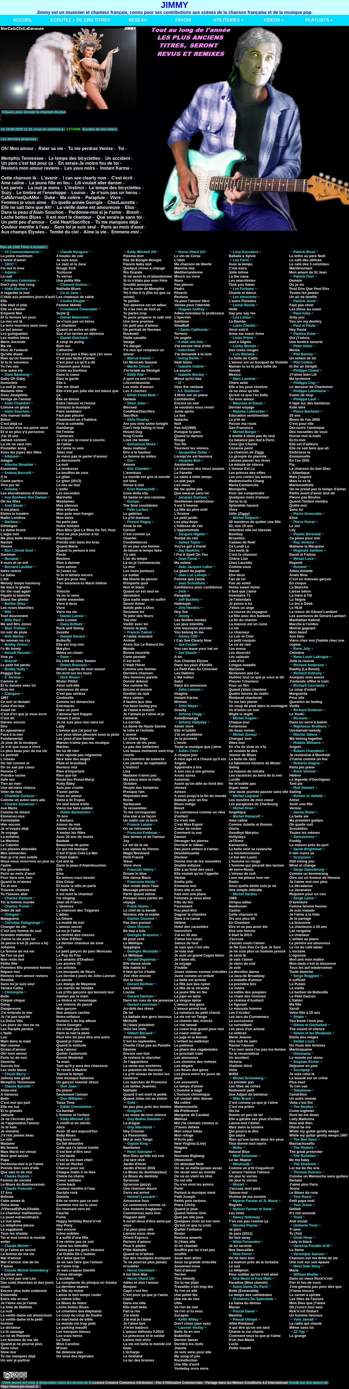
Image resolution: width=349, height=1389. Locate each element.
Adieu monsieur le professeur (199, 313)
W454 (233, 1074)
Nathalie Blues (68, 289)
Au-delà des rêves (138, 1008)
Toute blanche (301, 972)
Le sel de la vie (135, 845)
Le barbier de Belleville (308, 992)
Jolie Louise (66, 620)
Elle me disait (67, 387)
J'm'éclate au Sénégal (141, 370)
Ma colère (70, 197)
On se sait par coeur (18, 767)
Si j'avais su (66, 571)
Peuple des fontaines (141, 788)
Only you (297, 317)
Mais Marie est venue (18, 1152)
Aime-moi (9, 1090)
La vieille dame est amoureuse (88, 207)
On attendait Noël (189, 1164)
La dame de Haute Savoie (144, 726)
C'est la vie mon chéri (74, 1160)
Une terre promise (138, 321)
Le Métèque (133, 943)
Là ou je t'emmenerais (141, 563)
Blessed (130, 407)
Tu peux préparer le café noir (147, 317)
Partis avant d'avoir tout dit (312, 493)
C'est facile (65, 1156)
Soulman (8, 554)
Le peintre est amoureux (309, 943)
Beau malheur (135, 448)
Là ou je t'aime (68, 931)
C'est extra (238, 268)
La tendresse (67, 469)
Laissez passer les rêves (249, 460)
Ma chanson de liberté (193, 264)
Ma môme (182, 563)
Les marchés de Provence (145, 1082)
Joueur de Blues (242, 755)
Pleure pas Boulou (304, 497)
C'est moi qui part (15, 1103)
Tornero (180, 334)
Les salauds (239, 657)
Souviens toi (133, 612)
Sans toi (296, 509)
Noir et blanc (134, 587)
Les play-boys (186, 522)
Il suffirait (297, 980)
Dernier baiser (186, 1340)
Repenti (295, 563)
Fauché (62, 1213)
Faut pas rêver (301, 305)
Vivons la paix (135, 628)
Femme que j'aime (189, 579)
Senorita (8, 1062)
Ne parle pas (66, 522)
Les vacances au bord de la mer (255, 775)
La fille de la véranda (191, 988)
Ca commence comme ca (144, 1205)
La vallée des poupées (247, 992)
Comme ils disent (15, 812)
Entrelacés (65, 706)
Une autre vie (12, 370)
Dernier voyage (241, 407)
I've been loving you (140, 706)
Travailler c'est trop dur (193, 1287)
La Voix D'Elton (69, 939)
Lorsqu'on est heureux (193, 456)
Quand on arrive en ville (76, 329)
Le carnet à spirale (304, 1295)
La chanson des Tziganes (78, 910)
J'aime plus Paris (303, 1184)
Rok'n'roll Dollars (303, 1311)
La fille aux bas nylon (192, 984)
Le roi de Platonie (15, 1336)
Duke (49, 197)
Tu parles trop (135, 313)
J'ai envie (131, 1315)
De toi (128, 1013)
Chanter (130, 538)
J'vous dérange (69, 1274)
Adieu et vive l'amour (141, 1282)
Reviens (63, 559)
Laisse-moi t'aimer (244, 1123)
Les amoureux (186, 1058)
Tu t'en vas (10, 366)
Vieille (294, 706)
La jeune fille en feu (49, 183)
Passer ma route (242, 424)
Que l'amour (66, 1049)
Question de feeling (305, 702)
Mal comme (10, 1045)
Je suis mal (183, 951)
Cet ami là (64, 861)
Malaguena (10, 918)
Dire (4, 726)
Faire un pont (67, 710)
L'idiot (179, 260)
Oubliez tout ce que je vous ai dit (256, 677)
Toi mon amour (241, 399)
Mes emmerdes (13, 853)
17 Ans (6, 1192)
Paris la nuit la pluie (73, 1033)
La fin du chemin (243, 620)
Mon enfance (67, 509)
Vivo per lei (10, 485)
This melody (184, 1278)
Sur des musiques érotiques (147, 1258)
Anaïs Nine (298, 575)
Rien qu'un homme (16, 358)
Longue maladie (242, 665)
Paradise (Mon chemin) (248, 1282)
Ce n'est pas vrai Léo (18, 1278)
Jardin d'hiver (134, 1164)
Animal (129, 640)
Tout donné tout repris (247, 1143)
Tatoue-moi (238, 1192)
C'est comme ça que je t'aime (253, 1103)
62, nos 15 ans (241, 526)
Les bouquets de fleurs (75, 972)
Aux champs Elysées (22, 232)
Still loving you (301, 861)
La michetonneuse (244, 853)
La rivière (237, 988)
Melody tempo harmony (20, 583)
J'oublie (181, 968)
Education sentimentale (249, 415)
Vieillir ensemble (70, 599)
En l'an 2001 (299, 460)
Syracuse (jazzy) (137, 1184)
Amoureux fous (136, 1201)
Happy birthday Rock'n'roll (78, 1221)
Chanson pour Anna (73, 366)
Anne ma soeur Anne (246, 334)
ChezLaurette (121, 202)
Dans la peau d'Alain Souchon (32, 212)
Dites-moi (237, 743)
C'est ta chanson (243, 554)
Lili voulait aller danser (98, 183)
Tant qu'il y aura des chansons (82, 1066)
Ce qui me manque (72, 849)
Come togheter (301, 1111)
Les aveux (237, 649)
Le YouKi (296, 714)
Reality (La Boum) (304, 669)
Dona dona (10, 1205)
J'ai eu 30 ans (185, 935)
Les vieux (182, 485)
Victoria (235, 1062)
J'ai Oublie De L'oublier (75, 1254)
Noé (177, 1152)
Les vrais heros (69, 1336)
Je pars (235, 1229)
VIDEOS (272, 20)
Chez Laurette (240, 563)
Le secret (64, 980)
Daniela (62, 1197)
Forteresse (238, 726)
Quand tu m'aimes (16, 882)
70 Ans (62, 816)
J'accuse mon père (245, 1188)
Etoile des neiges (303, 1037)
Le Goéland (133, 1356)
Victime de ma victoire (247, 1197)
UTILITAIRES (226, 20)
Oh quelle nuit (301, 824)
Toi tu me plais (186, 1282)
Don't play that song (17, 284)
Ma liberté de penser (140, 579)
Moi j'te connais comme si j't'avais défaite (196, 1125)
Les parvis (12, 187)
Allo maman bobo (15, 415)
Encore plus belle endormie (24, 1291)
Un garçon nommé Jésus (77, 1082)
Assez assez (184, 775)
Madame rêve (12, 391)
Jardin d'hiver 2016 (139, 1168)
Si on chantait (185, 1246)
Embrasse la (299, 452)
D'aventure (298, 902)
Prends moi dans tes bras (78, 542)
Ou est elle (183, 1180)
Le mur (129, 567)
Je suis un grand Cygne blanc (199, 955)
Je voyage (9, 833)
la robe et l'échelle (138, 730)
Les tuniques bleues (73, 1332)
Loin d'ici (236, 661)
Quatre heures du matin (249, 694)
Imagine (181, 694)
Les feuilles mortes (190, 620)
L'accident (65, 1278)
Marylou (63, 649)
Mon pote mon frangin (75, 514)
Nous (178, 280)
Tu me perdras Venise (90, 148)
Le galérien (132, 514)
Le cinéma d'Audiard (246, 1000)
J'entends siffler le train (309, 681)
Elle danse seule (137, 963)
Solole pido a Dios (138, 608)
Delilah (295, 1209)
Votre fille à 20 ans (304, 1013)
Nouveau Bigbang (189, 1156)
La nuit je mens (43, 187)
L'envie (180, 743)
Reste (61, 554)
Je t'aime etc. (185, 959)
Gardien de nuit (136, 694)
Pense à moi (133, 485)
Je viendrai (10, 1131)
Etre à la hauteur (137, 452)
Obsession (183, 1160)
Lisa (126, 771)
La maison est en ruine (248, 624)
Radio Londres (13, 518)
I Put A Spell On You (191, 554)
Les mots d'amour (138, 387)
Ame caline (12, 183)
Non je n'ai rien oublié (19, 857)
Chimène (296, 653)
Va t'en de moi (186, 1307)
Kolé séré (297, 407)
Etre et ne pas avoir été (248, 927)
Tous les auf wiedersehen (310, 968)
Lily (292, 530)
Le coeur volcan (187, 1033)
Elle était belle (135, 1307)
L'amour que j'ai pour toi (77, 730)
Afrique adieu (240, 902)
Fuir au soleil (240, 583)
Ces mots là (239, 550)
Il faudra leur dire (137, 702)
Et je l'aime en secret (18, 1250)
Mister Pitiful (67, 681)
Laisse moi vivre (137, 1340)
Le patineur (183, 1045)
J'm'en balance (135, 1327)
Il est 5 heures (186, 505)
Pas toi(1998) (185, 428)
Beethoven (238, 906)
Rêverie (180, 293)
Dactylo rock (67, 1192)
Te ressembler (135, 808)
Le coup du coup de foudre (79, 1315)
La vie (234, 628)
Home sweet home (244, 587)
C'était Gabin (67, 857)
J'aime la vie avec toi (18, 939)
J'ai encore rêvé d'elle (192, 346)
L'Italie (6, 1033)
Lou (4, 1037)
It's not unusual (302, 1213)
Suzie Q (63, 313)
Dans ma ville (134, 1303)
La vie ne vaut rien (16, 444)
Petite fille (9, 963)
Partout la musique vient (194, 1192)
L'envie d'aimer (13, 260)
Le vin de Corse (187, 256)
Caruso (129, 530)
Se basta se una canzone (144, 497)
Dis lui (234, 1111)
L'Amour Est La (242, 469)
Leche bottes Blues (21, 217)
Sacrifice (130, 415)
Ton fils (180, 444)
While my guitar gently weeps (314, 1131)
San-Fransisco (241, 428)
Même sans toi (301, 1327)
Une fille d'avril (186, 1364)
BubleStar (182, 1336)
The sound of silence (306, 1029)
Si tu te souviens (15, 362)
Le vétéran (237, 1033)
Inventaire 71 (240, 595)
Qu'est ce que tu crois (192, 1225)
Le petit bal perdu (15, 665)
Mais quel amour (15, 1156)
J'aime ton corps (188, 939)
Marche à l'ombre (303, 624)
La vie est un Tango (190, 1017)
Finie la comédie (70, 424)
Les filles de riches (244, 1086)
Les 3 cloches (134, 391)
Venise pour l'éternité (192, 305)
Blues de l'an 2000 (304, 419)
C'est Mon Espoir (188, 824)
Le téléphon (239, 1270)
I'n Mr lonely (11, 649)
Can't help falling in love (143, 428)
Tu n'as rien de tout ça (141, 309)
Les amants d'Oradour (75, 959)
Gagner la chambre (190, 914)
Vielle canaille (134, 338)
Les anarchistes (242, 280)
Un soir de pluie (14, 632)
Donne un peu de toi (246, 1115)
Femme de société (16, 1180)
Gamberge (65, 428)
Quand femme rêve (190, 1213)
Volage (129, 342)
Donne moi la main (305, 436)
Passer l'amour (241, 1045)
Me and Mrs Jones (16, 624)
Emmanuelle (299, 456)
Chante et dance (242, 293)
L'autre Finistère (242, 301)
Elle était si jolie (14, 305)
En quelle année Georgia (77, 202)
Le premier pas (241, 1082)
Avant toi (8, 710)
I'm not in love (12, 268)
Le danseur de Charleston (311, 387)
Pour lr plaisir (134, 1246)
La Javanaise (300, 890)
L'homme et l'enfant (73, 1115)
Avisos (180, 792)
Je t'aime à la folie (304, 914)
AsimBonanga (186, 718)
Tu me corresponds (139, 812)
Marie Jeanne (240, 1037)
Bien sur (63, 346)
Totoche (63, 591)
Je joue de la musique (19, 743)
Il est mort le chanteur (69, 217)
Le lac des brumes (138, 1360)
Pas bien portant (137, 923)
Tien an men (11, 783)
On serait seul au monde (194, 1172)
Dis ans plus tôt (242, 918)
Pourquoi (64, 538)
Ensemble (9, 469)
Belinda (7, 1197)
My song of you (187, 1356)
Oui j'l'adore (299, 338)
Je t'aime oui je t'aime (19, 1303)
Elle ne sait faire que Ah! (26, 207)
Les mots (236, 1213)
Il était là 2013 (240, 935)
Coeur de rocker (187, 828)
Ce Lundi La (239, 546)
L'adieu (62, 914)
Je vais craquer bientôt (75, 1270)
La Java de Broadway (247, 976)
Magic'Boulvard (136, 853)
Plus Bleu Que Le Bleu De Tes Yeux (86, 530)
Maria (294, 1270)
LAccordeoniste (136, 383)
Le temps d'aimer (188, 1086)
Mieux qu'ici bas (187, 379)
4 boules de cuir (69, 256)
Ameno (129, 464)
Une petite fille (68, 280)
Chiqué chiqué (13, 1000)
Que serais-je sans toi (119, 217)
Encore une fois (136, 1053)
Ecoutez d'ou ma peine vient (24, 428)
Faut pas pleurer (70, 415)
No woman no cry (15, 640)
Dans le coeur (68, 374)
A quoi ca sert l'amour (141, 379)
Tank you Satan (242, 284)
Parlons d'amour (137, 1242)
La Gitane (64, 918)
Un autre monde (302, 1098)
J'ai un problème (188, 734)
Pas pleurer (184, 284)
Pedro (179, 289)
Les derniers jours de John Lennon (86, 976)
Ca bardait (65, 1111)
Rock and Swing (70, 628)
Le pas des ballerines (141, 747)
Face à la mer (12, 734)
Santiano (181, 321)
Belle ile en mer (187, 1332)
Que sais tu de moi (16, 1172)
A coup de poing (70, 342)
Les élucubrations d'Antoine (24, 493)
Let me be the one (304, 1168)
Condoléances (135, 542)
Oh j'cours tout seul (306, 1307)
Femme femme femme (308, 906)
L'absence (65, 906)
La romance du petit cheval (197, 1013)
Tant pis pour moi (71, 579)
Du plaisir (64, 1090)
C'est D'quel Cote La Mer (77, 853)
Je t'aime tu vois (70, 448)
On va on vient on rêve (193, 1176)
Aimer (294, 800)
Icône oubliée (67, 1233)
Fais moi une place (190, 894)
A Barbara (64, 820)
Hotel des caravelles (191, 927)
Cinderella (65, 698)
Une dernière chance (18, 788)
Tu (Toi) (295, 1233)
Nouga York (66, 268)
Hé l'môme (65, 432)
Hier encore (10, 824)
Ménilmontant (300, 268)
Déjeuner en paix (303, 1066)
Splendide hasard (243, 505)
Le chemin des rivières (193, 1021)
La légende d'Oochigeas (309, 779)
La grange (297, 1336)
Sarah (294, 1008)
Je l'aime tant (134, 1323)
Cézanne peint (241, 448)
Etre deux (237, 575)
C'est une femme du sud (21, 931)
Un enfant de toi (302, 358)
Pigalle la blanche (15, 595)
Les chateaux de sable (75, 297)
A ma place (10, 509)
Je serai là (237, 955)
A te (4, 477)
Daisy (5, 1004)
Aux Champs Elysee (191, 661)
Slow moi (8, 1352)
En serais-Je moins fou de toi (88, 163)
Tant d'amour (185, 1270)
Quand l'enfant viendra (308, 501)
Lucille (234, 779)
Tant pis (296, 783)
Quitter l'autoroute (71, 1053)
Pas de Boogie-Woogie (142, 260)
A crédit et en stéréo (73, 1123)
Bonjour (130, 1287)
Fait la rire (131, 1311)
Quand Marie (67, 546)
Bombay (236, 534)
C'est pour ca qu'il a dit (75, 362)
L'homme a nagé (188, 1090)
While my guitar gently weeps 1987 (318, 1135)
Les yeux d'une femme (75, 738)
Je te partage (300, 918)
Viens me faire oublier (74, 808)
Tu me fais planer (243, 702)
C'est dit (7, 718)
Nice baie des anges (73, 759)
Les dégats (183, 1066)
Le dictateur (11, 1327)
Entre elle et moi (14, 1299)
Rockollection (185, 1360)
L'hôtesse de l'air (188, 526)
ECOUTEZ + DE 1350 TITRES (80, 20)
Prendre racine (13, 775)
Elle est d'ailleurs (303, 444)
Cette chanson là (18, 178)
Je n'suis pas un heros (114, 192)
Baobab (63, 841)
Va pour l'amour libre (191, 301)
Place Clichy (184, 1205)
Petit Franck (133, 857)
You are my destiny (305, 321)
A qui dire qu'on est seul (249, 1327)
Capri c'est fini (135, 1291)
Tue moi (130, 620)
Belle (5, 996)
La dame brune (13, 530)
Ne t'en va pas (12, 955)
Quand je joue (186, 1209)
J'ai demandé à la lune (193, 354)
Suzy (6, 192)
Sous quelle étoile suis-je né (252, 886)
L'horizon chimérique (192, 1094)
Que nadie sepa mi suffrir (144, 599)
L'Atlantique (299, 473)
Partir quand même (139, 894)
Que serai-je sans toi (191, 493)
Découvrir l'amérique (306, 428)
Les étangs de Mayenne (76, 984)
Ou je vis (296, 284)
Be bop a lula (134, 931)
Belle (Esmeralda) (243, 1291)
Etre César (65, 882)
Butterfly (63, 640)
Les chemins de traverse (144, 759)
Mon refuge (183, 1135)
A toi (178, 657)
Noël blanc (183, 362)
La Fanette (183, 473)
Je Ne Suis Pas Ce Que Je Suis (255, 947)
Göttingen (9, 526)
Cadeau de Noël (242, 542)
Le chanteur (66, 325)
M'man (62, 1348)
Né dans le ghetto (15, 587)
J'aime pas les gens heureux (80, 1250)
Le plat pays (184, 481)
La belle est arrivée (190, 980)
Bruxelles (237, 538)
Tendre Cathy (12, 988)
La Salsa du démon (245, 1303)
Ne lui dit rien (67, 751)
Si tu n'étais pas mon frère (145, 280)
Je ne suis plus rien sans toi (80, 722)
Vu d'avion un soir (244, 710)
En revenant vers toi (73, 1209)
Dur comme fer (135, 685)
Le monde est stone (306, 1058)
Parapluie (95, 197)
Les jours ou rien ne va (20, 1025)
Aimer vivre (184, 726)
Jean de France (69, 902)
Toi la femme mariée (17, 902)
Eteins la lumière (15, 514)
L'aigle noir (10, 534)
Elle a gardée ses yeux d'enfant (255, 1119)
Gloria (234, 828)
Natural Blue (239, 1152)
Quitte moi (298, 505)
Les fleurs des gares (191, 1070)
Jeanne (180, 1348)
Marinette (64, 497)
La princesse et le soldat (143, 1336)
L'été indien (184, 677)
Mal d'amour (11, 1258)
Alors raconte (134, 1037)
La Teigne (297, 599)
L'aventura (132, 473)
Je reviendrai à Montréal (309, 755)
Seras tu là (238, 501)
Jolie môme (238, 272)
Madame (8, 1143)
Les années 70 (68, 963)
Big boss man (68, 1139)
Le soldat (131, 575)
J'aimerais (65, 436)
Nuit (177, 424)
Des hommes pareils (140, 677)
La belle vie (298, 816)
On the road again (16, 591)
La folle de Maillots (16, 1307)
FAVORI (183, 20)
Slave (128, 861)
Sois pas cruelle (69, 788)
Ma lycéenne (299, 379)
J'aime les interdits (72, 1246)
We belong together (305, 738)
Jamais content (13, 440)
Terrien (180, 1274)
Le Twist (63, 1340)
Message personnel (139, 890)
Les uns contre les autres (250, 477)
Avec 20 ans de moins (74, 837)
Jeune (294, 1188)
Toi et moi (9, 886)
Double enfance (187, 865)
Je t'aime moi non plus (308, 882)
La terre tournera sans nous (24, 325)
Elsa (129, 207)
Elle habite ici (134, 968)
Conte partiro (12, 481)
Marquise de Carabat (191, 1115)
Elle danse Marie (137, 878)
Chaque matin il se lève (76, 1172)
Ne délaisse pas (69, 1352)
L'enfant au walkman (191, 1041)
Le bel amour (12, 329)
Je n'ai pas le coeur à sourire (80, 440)
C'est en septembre (139, 1041)
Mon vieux (65, 518)
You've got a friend (190, 546)
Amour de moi (68, 824)
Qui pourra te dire (243, 1131)
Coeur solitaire (68, 1180)
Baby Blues (66, 1135)
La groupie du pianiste (248, 456)
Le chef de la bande (139, 910)
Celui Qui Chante (243, 444)
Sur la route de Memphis (143, 289)
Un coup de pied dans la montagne (258, 706)
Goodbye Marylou (244, 833)
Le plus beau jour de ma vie (24, 751)
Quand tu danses (188, 436)
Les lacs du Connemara (249, 1017)
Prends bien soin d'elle (20, 1168)
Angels (295, 747)
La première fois (242, 984)
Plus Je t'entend (14, 350)
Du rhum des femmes (307, 1045)
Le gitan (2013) (68, 481)
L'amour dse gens (189, 1004)
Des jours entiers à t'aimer (196, 849)
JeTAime (236, 841)
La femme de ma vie (17, 951)
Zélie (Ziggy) (239, 514)
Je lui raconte (240, 1246)
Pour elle (296, 698)
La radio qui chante (305, 1323)
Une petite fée (185, 1295)
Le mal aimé (11, 1221)
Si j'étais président (138, 1025)
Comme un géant (15, 407)
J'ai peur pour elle (138, 1229)
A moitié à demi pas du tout (252, 436)
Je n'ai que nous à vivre (20, 747)
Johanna (8, 947)
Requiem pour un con (307, 894)
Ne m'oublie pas (242, 783)
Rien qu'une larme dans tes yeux (256, 1139)
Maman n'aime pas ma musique (83, 743)
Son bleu (296, 636)
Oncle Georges (69, 1025)
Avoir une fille (300, 804)
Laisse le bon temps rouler (78, 1295)
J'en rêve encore (137, 976)
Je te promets (185, 738)
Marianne (236, 669)
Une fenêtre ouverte (306, 342)
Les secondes (68, 493)
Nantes (6, 542)
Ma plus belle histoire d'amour (26, 538)
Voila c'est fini (301, 1103)
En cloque (297, 583)
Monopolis (237, 489)
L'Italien (296, 1000)
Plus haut (297, 1082)
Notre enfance (68, 1017)
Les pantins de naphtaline (145, 763)
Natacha (181, 419)
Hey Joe (181, 612)
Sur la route (133, 980)
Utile (178, 1303)
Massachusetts (302, 1143)
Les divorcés (240, 653)
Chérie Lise (238, 559)
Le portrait (9, 755)
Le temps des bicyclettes (74, 158)
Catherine (64, 350)
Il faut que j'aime (242, 591)
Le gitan (63, 477)
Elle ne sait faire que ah (309, 448)
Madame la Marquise (306, 546)
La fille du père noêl (190, 509)
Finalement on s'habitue (76, 419)
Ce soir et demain (15, 702)
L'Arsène (181, 514)
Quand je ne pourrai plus (21, 1344)
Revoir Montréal (69, 1058)
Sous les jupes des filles (21, 452)
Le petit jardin (185, 518)
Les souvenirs (186, 1082)
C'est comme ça (136, 534)
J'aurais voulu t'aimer (247, 943)
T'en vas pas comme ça (248, 1221)
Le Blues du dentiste (140, 1176)
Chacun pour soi (70, 1168)
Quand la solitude (71, 1045)
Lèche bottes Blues (72, 1307)
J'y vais (129, 554)
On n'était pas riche (72, 1029)
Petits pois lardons (190, 1201)
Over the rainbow (188, 387)
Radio (234, 882)
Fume (61, 1217)
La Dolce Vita (12, 1021)
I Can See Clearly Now (193, 640)
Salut (178, 681)
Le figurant (238, 1004)
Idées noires (11, 571)
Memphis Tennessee (22, 158)
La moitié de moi (70, 923)
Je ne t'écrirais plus (17, 1119)
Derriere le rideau (188, 845)
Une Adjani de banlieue (248, 1094)
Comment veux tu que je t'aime (255, 1336)
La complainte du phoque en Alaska (86, 1282)
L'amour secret (69, 927)
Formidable (10, 820)
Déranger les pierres (191, 841)
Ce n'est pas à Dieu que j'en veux (84, 354)
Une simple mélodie (245, 890)
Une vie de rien (186, 1299)
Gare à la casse (187, 918)
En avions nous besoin (75, 878)
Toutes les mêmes (304, 833)
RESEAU (138, 20)
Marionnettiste (301, 485)
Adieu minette (301, 571)
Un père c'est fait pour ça (27, 163)
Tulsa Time (65, 1103)
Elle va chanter (13, 309)
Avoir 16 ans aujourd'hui (77, 1131)
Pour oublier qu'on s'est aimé (253, 1274)
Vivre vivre (132, 865)
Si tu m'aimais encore (74, 575)
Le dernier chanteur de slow (80, 943)
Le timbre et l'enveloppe (41, 192)
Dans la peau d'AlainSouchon (81, 865)
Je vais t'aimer (241, 959)
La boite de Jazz (242, 759)
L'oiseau (8, 759)
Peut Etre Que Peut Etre (309, 289)
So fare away (240, 1237)
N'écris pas (183, 1139)
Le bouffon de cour (72, 473)
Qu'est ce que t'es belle (248, 395)
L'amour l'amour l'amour (249, 1172)
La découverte (68, 460)
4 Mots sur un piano (191, 395)
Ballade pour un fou (190, 800)
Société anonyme (137, 284)
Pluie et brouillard (71, 763)
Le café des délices (305, 260)
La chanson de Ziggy (246, 452)
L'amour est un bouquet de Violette (258, 362)
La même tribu (68, 1299)
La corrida (131, 722)
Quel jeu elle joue (188, 1217)
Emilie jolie (183, 882)
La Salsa (8, 575)
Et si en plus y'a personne (22, 432)
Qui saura (237, 1135)
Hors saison (133, 698)
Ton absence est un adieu (144, 305)
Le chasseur (239, 632)
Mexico (235, 374)
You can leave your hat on (196, 649)
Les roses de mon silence (144, 1115)
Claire (128, 1299)
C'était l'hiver (134, 665)
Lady (60, 726)
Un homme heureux (305, 1315)
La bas (179, 415)
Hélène (180, 923)
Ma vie (6, 346)
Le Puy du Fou (68, 955)
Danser (180, 837)
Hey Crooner (134, 1131)
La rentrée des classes (75, 935)
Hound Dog (132, 432)
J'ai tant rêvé (134, 1160)
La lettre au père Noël (307, 256)
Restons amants (187, 1237)
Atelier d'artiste (69, 828)
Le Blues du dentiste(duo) (145, 1172)
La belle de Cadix (243, 358)
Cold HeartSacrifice (70, 222)
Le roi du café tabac (306, 947)
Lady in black (300, 1242)
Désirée (129, 1049)
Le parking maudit (71, 1327)
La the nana (238, 276)
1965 (233, 898)
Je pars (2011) (240, 1233)
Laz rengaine (300, 931)
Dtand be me (300, 1127)
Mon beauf (298, 632)
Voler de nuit (11, 792)
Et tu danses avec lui (18, 685)
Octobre (130, 783)
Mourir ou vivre (187, 276)
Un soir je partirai (15, 1360)
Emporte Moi (11, 313)
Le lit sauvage (12, 1332)
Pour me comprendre (246, 493)
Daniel (234, 571)
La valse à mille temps (193, 477)
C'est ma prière (241, 1107)
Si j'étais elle (184, 1242)
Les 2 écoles (239, 1013)
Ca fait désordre (69, 1143)
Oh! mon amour (14, 1053)
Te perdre (131, 301)
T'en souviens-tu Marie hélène (81, 583)
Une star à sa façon (139, 816)
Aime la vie (94, 232)
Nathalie (130, 1090)
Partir (178, 1188)
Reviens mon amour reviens (30, 168)
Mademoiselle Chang (246, 481)
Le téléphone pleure (17, 1225)
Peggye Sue (11, 673)
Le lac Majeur (240, 1160)
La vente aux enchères (142, 1066)
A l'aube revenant (137, 636)
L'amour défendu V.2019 (143, 1332)
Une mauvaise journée (193, 628)
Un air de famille (303, 297)
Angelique (237, 812)
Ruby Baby (65, 783)
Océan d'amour (13, 1049)
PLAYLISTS (317, 20)
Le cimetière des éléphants (79, 1311)
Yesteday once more (191, 1368)
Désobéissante (186, 853)
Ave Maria (9, 808)
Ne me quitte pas (188, 489)
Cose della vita (135, 493)
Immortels (9, 383)
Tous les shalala (14, 1233)
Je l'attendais (240, 599)
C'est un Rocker (69, 1164)
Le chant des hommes (247, 996)
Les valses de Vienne (141, 849)
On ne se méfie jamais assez (198, 1168)
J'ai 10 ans (9, 436)
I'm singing (65, 898)
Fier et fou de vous (305, 1282)
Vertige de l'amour (16, 399)
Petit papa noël (301, 1201)
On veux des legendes (75, 1356)
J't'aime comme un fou (308, 759)
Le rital (6, 1139)
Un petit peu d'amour (22, 222)
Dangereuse (11, 1008)
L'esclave (297, 951)
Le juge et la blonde (190, 1037)
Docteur (181, 857)
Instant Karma (114, 168)
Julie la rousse (301, 661)
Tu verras (64, 276)
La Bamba (237, 321)
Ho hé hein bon (241, 1258)
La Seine (296, 1250)
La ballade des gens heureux (147, 1017)
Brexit (133, 212)
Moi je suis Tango (138, 1139)
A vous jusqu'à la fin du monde (200, 796)
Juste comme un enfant (194, 976)
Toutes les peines (304, 293)
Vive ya (7, 657)
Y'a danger (132, 346)
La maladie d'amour (245, 980)
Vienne (6, 546)
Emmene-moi (125, 232)
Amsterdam (184, 464)
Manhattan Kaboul (304, 620)
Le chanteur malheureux (21, 1213)
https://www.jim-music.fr (20, 1386)
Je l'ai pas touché (15, 1017)
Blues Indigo (184, 804)
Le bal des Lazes (243, 857)
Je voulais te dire (243, 751)
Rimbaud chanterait (245, 698)
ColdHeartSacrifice (139, 411)
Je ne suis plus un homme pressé (257, 951)
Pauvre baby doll (137, 264)
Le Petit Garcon (302, 996)
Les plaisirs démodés (19, 849)
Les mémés (133, 988)
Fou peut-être (185, 910)
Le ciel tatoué (185, 1025)
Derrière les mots (188, 1344)
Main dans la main (16, 1041)
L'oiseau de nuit (242, 873)
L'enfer (62, 489)
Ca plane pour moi (304, 538)
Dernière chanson (138, 673)
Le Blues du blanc (71, 1303)
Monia (294, 350)
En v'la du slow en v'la (247, 747)
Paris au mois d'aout (122, 227)
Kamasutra (238, 845)
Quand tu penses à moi (75, 550)
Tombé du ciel (64, 232)
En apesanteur (13, 730)
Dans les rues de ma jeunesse (148, 1000)
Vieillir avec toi (135, 624)
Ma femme (9, 1148)
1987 (4, 698)
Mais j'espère (300, 477)
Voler (233, 1070)
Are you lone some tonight (145, 424)
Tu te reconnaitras (244, 1053)
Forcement (183, 906)
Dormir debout (135, 681)
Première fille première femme (26, 968)
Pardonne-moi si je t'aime (95, 212)
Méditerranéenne (188, 272)
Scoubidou (298, 828)
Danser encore (13, 722)
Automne (181, 779)
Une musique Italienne (75, 1078)
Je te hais (9, 1127)
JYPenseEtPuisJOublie (20, 1209)
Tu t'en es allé (185, 1291)
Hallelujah (182, 604)
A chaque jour (186, 755)
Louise (78, 192)
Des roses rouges (243, 350)
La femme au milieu (139, 456)
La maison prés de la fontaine (254, 1262)
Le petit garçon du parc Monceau (84, 951)
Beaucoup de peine (72, 845)
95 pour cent (133, 939)
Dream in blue (135, 873)
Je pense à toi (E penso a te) (24, 943)
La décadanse (301, 886)
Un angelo (182, 338)
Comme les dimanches (75, 702)
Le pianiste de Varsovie (143, 1070)
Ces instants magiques (142, 1209)
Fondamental (12, 738)
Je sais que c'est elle (191, 947)
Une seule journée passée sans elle (258, 792)
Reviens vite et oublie (141, 914)
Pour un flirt (239, 685)
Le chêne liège (135, 738)
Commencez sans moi (142, 1213)
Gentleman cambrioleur (194, 501)
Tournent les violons (191, 448)
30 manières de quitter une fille (255, 522)
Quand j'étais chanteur (248, 689)
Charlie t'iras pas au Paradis (147, 1045)
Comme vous (240, 567)
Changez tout (240, 738)
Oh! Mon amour (17, 148)
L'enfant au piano (303, 939)
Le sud (234, 1266)
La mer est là (11, 321)
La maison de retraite (246, 771)
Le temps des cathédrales (250, 1295)
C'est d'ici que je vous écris (24, 714)
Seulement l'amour (72, 1094)
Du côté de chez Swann (76, 661)
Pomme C (9, 771)
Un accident (118, 158)
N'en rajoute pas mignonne (79, 755)
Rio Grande (132, 272)
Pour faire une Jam (16, 878)
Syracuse (131, 1180)
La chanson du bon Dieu (309, 469)
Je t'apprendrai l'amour (20, 1123)
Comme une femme (139, 669)
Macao (234, 1307)
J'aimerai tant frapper (74, 714)
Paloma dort (133, 256)
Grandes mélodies (16, 935)
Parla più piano (302, 767)
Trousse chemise (15, 890)
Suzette (62, 632)
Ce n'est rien (184, 820)
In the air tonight (303, 366)
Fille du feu (183, 902)
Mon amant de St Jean (308, 272)
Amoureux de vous (72, 689)
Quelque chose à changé (144, 268)
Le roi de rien (240, 644)
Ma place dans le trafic (142, 779)
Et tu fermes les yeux (18, 317)
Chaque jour (239, 722)
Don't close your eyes (192, 1323)
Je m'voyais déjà (15, 828)
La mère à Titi (300, 595)
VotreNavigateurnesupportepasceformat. (68, 117)
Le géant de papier (190, 571)
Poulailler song (13, 448)
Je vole (235, 968)
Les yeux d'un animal (246, 1029)
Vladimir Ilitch (240, 1066)
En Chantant (239, 923)
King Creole (133, 436)
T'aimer (7, 1266)
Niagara (180, 1148)
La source (182, 370)
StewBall (181, 325)
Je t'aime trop (67, 1266)
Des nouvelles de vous (308, 432)
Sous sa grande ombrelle (195, 1262)
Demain (295, 280)
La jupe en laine (187, 996)
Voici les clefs (134, 1029)
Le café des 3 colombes (309, 264)
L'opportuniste (186, 530)
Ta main (63, 1062)
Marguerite (298, 694)
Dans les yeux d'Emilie (193, 665)
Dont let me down (304, 1115)
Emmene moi (185, 886)
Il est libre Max (135, 1274)
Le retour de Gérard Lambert (313, 612)
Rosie (128, 800)
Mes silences (67, 505)
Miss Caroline (68, 1344)
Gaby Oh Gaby (13, 379)
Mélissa (180, 1119)
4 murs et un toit (14, 563)
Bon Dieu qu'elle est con (143, 1156)
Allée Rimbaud (241, 1323)
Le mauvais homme (245, 1008)
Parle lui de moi (14, 1058)
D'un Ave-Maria (241, 1340)
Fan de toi (237, 579)
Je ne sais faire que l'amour (79, 1262)
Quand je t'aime (69, 1041)
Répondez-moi (135, 796)
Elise (293, 518)
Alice (60, 1127)
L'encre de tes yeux (139, 743)
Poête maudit (240, 1348)
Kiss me (7, 689)
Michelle (130, 1021)
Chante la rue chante (246, 1332)
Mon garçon (66, 1008)
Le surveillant (240, 1025)
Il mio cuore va (301, 853)
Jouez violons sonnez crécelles (200, 972)
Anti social (298, 1221)
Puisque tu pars (187, 432)
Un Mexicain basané (140, 362)
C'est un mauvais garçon (310, 579)
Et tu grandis (11, 1111)
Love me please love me (249, 878)
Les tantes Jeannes (139, 1086)
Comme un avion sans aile (23, 800)
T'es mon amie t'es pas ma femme (257, 1049)
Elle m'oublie (185, 730)
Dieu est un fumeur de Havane (314, 878)
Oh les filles (10, 501)
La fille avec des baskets (249, 616)
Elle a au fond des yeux (193, 869)
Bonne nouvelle (136, 653)
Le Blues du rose (303, 1192)
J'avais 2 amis (68, 718)
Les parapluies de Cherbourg (253, 804)
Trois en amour (69, 796)
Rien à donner (68, 563)
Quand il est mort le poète (145, 1094)
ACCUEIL (22, 20)
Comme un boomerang (308, 873)
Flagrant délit (134, 1217)
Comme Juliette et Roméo (250, 824)
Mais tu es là (299, 481)
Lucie (233, 1344)
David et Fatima (302, 554)
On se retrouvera (137, 828)
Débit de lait (11, 910)
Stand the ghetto (15, 599)
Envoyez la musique (73, 407)
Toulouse (64, 272)
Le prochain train (188, 1053)
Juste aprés (184, 411)
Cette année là (13, 1201)
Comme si (9, 681)
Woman (180, 702)
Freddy (295, 841)
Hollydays (237, 837)
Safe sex (8, 779)
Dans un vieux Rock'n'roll (310, 1278)
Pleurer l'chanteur (244, 681)
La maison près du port (309, 845)
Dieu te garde (67, 379)
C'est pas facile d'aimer (75, 358)
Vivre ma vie (66, 612)
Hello (233, 309)
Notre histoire (68, 526)
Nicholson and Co (244, 673)
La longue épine (187, 1000)
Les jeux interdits (188, 624)
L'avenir (49, 178)
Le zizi (294, 526)
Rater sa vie (50, 148)
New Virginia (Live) (190, 1143)
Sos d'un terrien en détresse (80, 334)
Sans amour (66, 567)
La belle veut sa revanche (250, 849)
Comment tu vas (188, 833)
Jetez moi (64, 452)
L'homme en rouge (244, 861)
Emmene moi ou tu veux (76, 1205)
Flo (292, 464)
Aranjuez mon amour (306, 677)
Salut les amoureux (190, 685)
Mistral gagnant (302, 628)
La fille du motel (69, 1291)
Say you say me (242, 313)
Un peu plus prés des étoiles (147, 1107)
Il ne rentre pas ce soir (75, 1242)
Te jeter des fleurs (138, 616)
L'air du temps (135, 559)
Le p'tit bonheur (136, 518)
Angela (180, 763)
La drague (131, 1123)
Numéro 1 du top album (76, 1021)
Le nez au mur (68, 485)
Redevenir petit (241, 1090)
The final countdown (140, 505)
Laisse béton (300, 591)
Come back (65, 1184)
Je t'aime (63, 444)
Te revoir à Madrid (71, 1070)
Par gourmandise (15, 869)
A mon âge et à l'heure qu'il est (200, 759)
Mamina (235, 1315)
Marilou (62, 747)
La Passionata (135, 1135)
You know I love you (306, 1021)
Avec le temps (240, 264)
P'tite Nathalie (134, 1250)
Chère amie (238, 383)
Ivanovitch (183, 931)
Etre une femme (242, 931)
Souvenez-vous (187, 1266)
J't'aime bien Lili (303, 374)
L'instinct (74, 187)
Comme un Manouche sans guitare (318, 1176)
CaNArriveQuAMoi (20, 197)
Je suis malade (302, 910)
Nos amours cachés (73, 1013)
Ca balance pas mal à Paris (251, 440)
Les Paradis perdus (17, 1029)
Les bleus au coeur (305, 309)
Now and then (300, 1123)
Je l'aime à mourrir (139, 710)
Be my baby (299, 1160)
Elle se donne (67, 399)
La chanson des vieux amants (199, 469)
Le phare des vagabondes (196, 1049)
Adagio (7, 460)
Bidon (6, 419)
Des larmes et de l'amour (144, 837)
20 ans (294, 415)
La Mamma (10, 841)
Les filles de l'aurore (306, 1299)
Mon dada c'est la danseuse (312, 963)
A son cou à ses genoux (194, 771)
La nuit (6, 276)
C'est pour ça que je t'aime (145, 1295)
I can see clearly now (84, 178)
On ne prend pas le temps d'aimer (317, 489)
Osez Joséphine (14, 395)
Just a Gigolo (240, 342)
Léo (59, 947)
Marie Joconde (13, 342)
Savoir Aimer (134, 604)
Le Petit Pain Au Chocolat (195, 669)
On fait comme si (15, 763)
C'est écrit (121, 178)
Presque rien (134, 792)
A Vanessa (9, 1094)
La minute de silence (246, 464)
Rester (179, 1233)
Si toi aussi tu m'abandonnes (147, 276)
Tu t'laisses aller (14, 894)
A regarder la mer (15, 293)
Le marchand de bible (74, 1319)
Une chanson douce (140, 1188)
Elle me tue (10, 1107)
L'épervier (182, 317)
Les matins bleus (15, 338)
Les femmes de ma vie (19, 1340)
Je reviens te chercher (142, 1058)
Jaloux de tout (186, 943)
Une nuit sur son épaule (309, 1262)
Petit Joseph (184, 1197)
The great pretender (306, 1152)
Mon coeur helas (188, 1131)
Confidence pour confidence (198, 587)
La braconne (299, 923)
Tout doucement (14, 616)
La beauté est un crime (308, 1078)
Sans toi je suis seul (75, 227)
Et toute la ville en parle (76, 886)
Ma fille (295, 1004)
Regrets (235, 1205)
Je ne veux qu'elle (244, 391)
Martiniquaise (300, 1049)
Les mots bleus (13, 1070)
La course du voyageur (248, 612)
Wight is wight (241, 714)
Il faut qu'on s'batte (139, 972)
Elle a (61, 383)
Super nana (238, 788)
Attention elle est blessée (250, 530)
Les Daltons (184, 673)
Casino (234, 910)
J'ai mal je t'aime (137, 1319)
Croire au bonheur (71, 370)
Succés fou (10, 1066)
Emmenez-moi (13, 816)
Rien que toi (66, 775)
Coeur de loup (301, 395)
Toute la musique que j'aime (197, 747)
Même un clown (69, 653)
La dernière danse (244, 972)
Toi (121, 148)
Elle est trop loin (70, 644)
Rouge (179, 440)
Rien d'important (70, 771)
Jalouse (7, 1115)
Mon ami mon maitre (306, 959)
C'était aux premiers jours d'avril (28, 297)
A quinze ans (11, 1274)
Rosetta (7, 980)
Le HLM (295, 608)
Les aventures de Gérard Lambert (317, 616)
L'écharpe (131, 1352)
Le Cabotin (10, 845)
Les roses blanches (17, 608)
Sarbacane (132, 804)
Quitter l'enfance (188, 1229)
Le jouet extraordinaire (20, 1217)
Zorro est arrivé (136, 1192)
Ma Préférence (186, 1111)
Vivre (115, 197)
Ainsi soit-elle (68, 685)
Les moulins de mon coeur (251, 800)
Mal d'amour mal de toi (20, 1262)
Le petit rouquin (242, 640)
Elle (4, 301)
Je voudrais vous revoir (194, 407)
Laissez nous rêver (139, 1233)
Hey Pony (64, 1225)
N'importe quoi (135, 583)
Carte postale (134, 657)
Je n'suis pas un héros (75, 321)
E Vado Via (65, 890)
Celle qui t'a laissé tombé (77, 1148)
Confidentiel (184, 399)
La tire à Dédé (300, 604)
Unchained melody (305, 730)
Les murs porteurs (138, 571)
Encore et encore (137, 689)
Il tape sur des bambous (309, 403)
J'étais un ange (241, 608)
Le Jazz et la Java (71, 264)
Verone (295, 808)
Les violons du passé (74, 1004)
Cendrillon (298, 1094)
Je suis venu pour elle (192, 1352)
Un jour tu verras (243, 1176)
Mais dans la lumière (246, 1127)
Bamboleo (131, 1148)
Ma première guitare (306, 820)
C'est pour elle (301, 424)
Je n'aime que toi (70, 1258)
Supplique (131, 947)
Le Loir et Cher (241, 636)
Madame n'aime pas (140, 775)
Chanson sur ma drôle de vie (313, 1258)
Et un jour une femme (141, 546)
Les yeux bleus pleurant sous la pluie (87, 734)
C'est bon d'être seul (73, 1152)
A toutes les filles (70, 833)
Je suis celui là (301, 1074)
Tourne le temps (69, 1074)
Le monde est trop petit (76, 1323)
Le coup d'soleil (302, 689)
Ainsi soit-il (238, 329)
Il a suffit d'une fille (72, 1237)
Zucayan (181, 1315)
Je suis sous (67, 260)
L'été (5, 579)
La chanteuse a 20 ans (308, 927)
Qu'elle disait (11, 354)
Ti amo (295, 1229)
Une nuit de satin (243, 1041)
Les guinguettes (14, 334)
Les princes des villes (247, 473)
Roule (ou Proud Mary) (75, 779)
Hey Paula (297, 329)
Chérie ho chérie (70, 1176)
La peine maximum (16, 256)
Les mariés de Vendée (75, 988)
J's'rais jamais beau (17, 1135)
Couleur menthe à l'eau (25, 227)
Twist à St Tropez (70, 800)
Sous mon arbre (187, 1258)
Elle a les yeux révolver (248, 387)
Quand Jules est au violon (145, 1098)
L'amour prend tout (190, 1008)
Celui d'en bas (13, 706)
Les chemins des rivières (195, 1062)
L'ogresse (297, 955)
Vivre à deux (66, 604)
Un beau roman (242, 730)
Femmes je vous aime (23, 202)
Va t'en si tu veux (188, 1311)
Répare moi (10, 972)
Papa (5, 1160)
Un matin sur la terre (140, 820)
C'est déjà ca (11, 424)
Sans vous (9, 1348)
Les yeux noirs (80, 168)
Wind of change (302, 865)
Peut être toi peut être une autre (83, 1037)
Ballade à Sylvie (242, 256)
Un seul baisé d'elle (72, 804)
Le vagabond (11, 1229)
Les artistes (66, 968)
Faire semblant (69, 411)
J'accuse (236, 939)
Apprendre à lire (187, 767)
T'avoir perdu (67, 792)
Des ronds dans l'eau (141, 886)
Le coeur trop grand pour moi (199, 1029)
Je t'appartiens (135, 1062)
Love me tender (136, 440)
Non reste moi (12, 959)
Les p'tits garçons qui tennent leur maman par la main (85, 994)
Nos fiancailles (241, 1250)
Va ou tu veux (67, 595)
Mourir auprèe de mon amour (81, 669)
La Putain (297, 984)
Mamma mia (184, 268)
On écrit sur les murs (74, 673)
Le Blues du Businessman (23, 1184)
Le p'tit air (237, 419)
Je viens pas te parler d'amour (81, 456)
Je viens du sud (242, 963)
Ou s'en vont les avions (194, 1184)
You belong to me (189, 632)
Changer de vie (13, 927)
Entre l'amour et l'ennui (75, 403)
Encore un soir (186, 403)
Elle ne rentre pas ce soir (77, 1201)
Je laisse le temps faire (142, 550)
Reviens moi (66, 767)
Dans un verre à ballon (308, 722)
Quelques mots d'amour (249, 497)
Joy (126, 841)
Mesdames (65, 501)
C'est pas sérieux (70, 694)
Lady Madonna (301, 1119)
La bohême (10, 837)
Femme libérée (68, 305)
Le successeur (241, 1021)
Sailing (295, 792)
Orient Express (136, 1237)
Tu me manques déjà (116, 222)
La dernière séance (72, 1287)
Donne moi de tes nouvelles (197, 861)
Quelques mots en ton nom (197, 1221)
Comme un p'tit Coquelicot (251, 1168)
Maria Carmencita (243, 485)
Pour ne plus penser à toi (77, 534)
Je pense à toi (240, 604)
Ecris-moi (297, 440)
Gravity (180, 710)
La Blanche (298, 587)
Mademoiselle (185, 1107)
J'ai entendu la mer (16, 1013)
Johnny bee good (15, 1078)
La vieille (296, 988)
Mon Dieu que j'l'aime (307, 1303)
